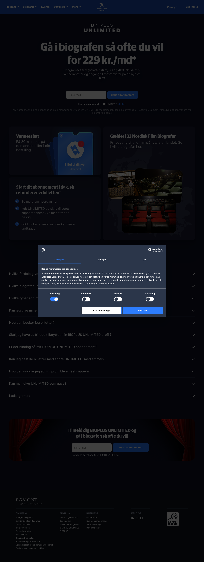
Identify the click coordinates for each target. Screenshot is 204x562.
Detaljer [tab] (102, 259)
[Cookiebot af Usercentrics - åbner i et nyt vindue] (150, 250)
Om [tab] (144, 259)
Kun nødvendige (101, 310)
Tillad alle (142, 310)
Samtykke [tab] (60, 259)
